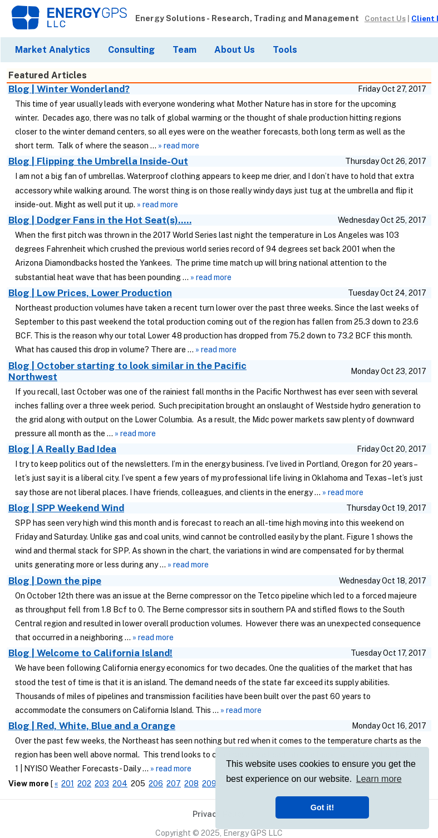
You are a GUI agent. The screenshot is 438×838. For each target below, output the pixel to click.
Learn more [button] (379, 779)
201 (67, 783)
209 (209, 783)
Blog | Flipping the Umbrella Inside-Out (98, 161)
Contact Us (385, 18)
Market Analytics (52, 49)
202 (84, 783)
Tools (285, 49)
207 (173, 783)
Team (184, 49)
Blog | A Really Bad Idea (62, 449)
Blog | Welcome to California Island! (90, 653)
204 (119, 783)
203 (102, 783)
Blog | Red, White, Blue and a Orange (91, 725)
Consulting (131, 49)
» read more (178, 145)
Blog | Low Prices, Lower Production (90, 292)
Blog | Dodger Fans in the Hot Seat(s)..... (99, 220)
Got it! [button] (322, 807)
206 (156, 783)
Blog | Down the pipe (54, 580)
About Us (234, 49)
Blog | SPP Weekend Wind (66, 507)
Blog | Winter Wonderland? (69, 88)
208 (191, 783)
